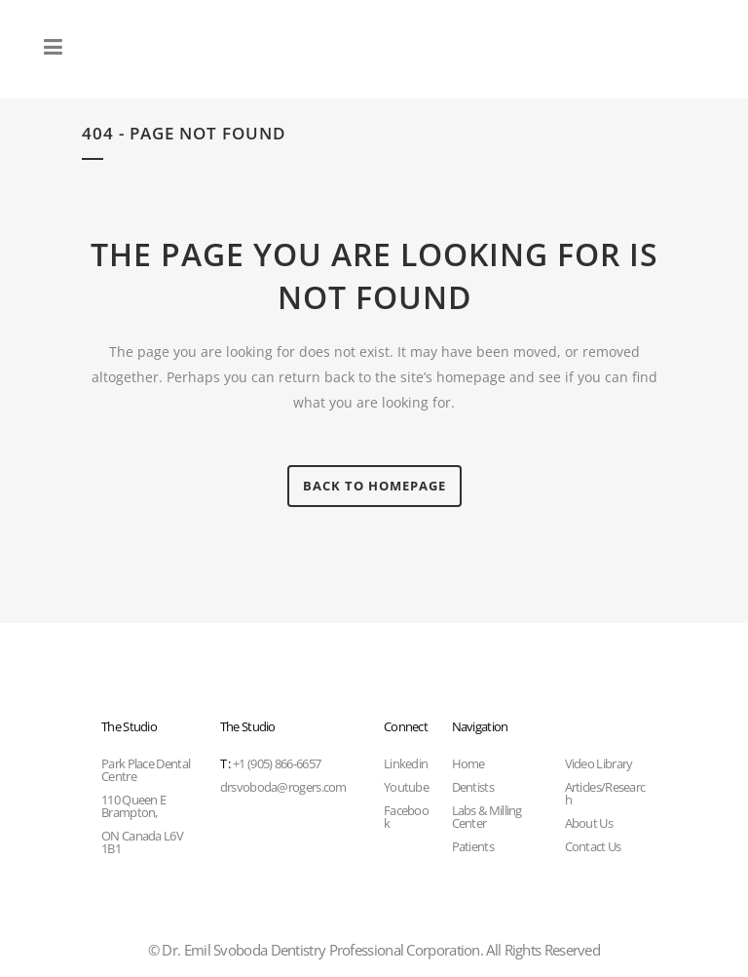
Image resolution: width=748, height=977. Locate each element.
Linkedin (406, 763)
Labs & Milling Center (487, 816)
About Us (589, 823)
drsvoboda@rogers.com (283, 787)
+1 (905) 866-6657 (270, 763)
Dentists (473, 787)
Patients (473, 846)
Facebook (406, 816)
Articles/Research (605, 793)
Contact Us (593, 846)
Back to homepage (374, 485)
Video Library (599, 763)
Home (468, 763)
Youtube (406, 787)
